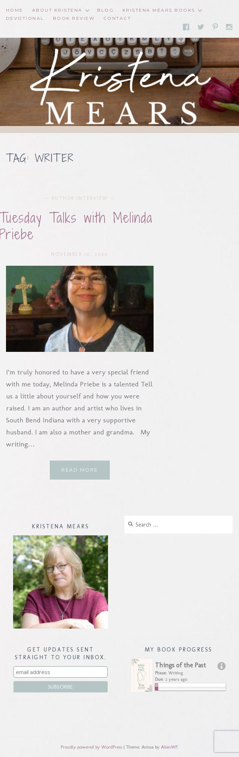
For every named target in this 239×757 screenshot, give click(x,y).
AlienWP (169, 747)
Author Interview (79, 198)
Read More (85, 472)
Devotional (25, 18)
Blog (105, 10)
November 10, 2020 (79, 254)
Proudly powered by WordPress (91, 747)
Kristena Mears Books (159, 10)
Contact (117, 18)
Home (14, 10)
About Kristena (57, 10)
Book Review (74, 18)
